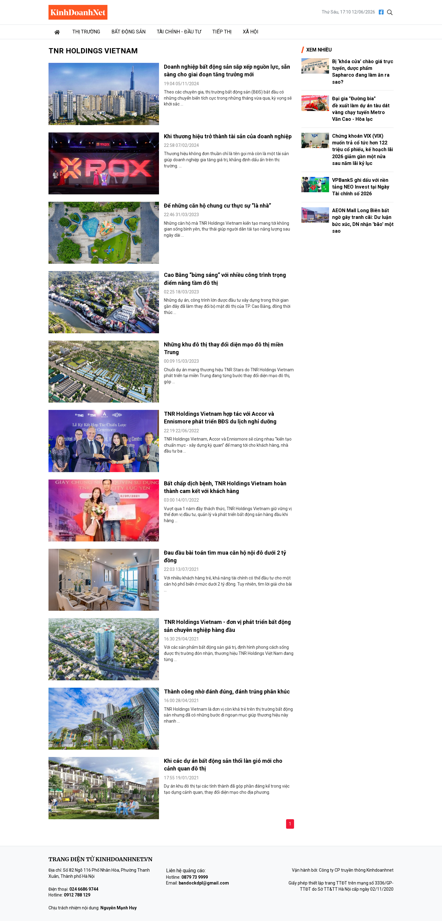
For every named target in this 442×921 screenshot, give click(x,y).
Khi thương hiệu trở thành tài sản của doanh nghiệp (228, 136)
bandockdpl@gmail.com (204, 883)
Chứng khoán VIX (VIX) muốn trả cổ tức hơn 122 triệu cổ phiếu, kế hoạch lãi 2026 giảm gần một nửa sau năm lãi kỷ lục (362, 149)
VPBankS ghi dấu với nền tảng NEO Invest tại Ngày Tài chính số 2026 (360, 187)
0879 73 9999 (194, 877)
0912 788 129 (77, 894)
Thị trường (86, 32)
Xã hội (250, 32)
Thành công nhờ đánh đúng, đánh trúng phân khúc (227, 691)
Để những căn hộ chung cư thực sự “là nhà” (217, 205)
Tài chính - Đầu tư (179, 32)
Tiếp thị (221, 32)
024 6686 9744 (83, 889)
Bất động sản (128, 32)
